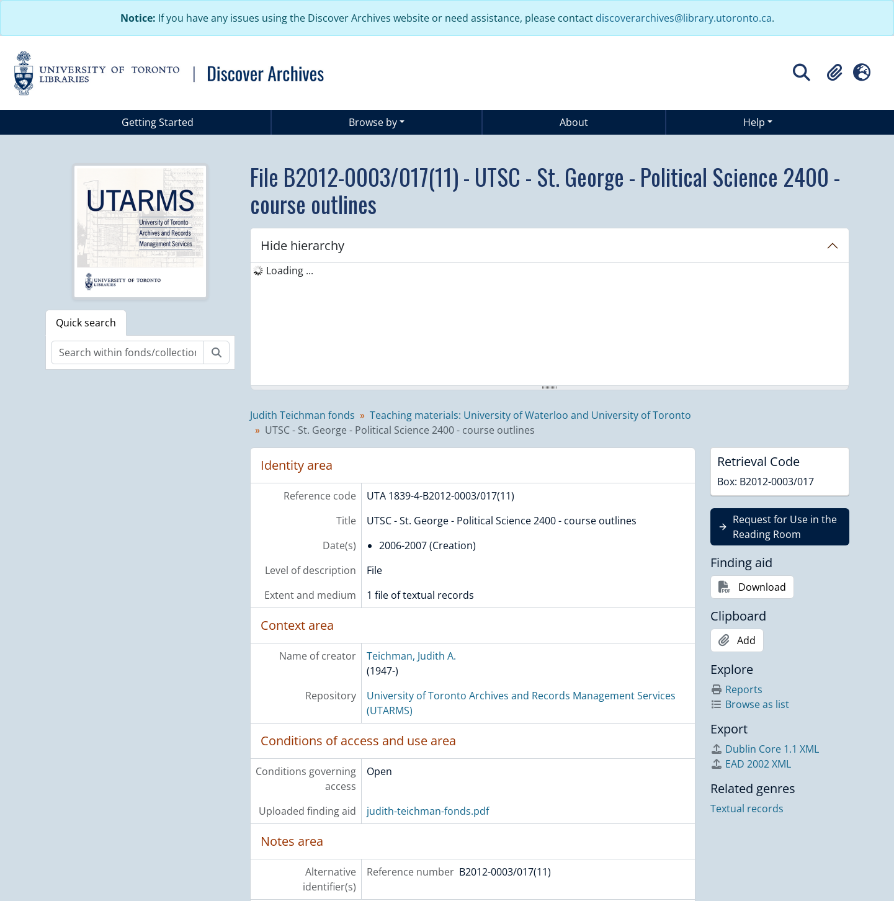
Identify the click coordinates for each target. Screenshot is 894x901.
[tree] (550, 325)
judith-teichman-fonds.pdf (428, 811)
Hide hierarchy (302, 245)
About (574, 122)
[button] (834, 72)
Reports (736, 689)
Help (754, 122)
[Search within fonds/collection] (127, 352)
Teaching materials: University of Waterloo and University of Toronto (530, 415)
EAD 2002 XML (750, 764)
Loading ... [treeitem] (289, 270)
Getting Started (158, 122)
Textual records (747, 808)
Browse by (373, 122)
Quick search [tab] (86, 322)
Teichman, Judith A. (411, 656)
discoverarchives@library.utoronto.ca (684, 18)
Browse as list (749, 704)
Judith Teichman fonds (302, 415)
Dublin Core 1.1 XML (764, 749)
